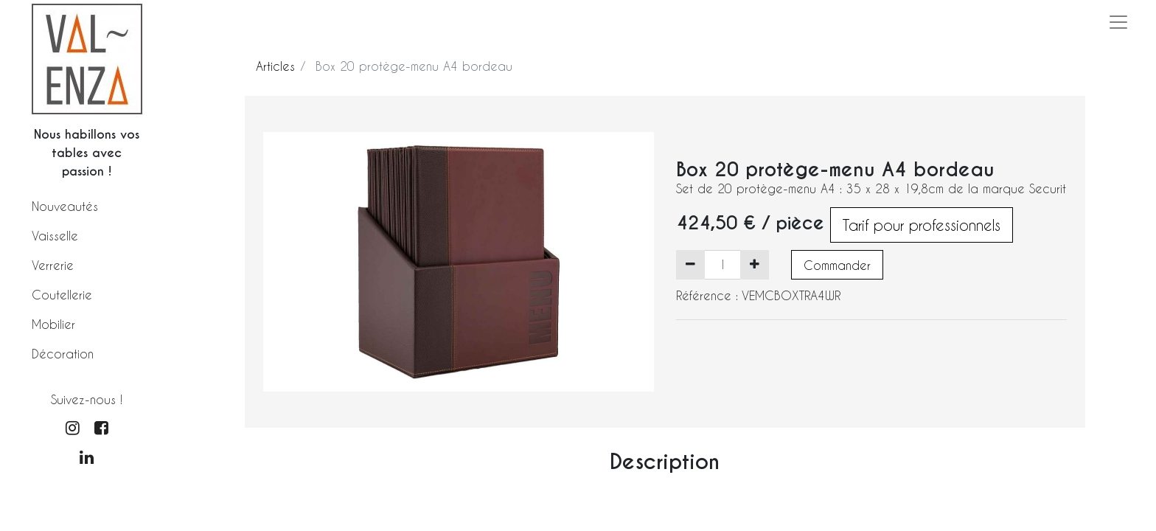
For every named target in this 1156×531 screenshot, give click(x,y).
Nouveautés (65, 206)
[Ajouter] (754, 265)
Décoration (63, 354)
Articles (275, 66)
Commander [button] (837, 265)
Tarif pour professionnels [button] (921, 225)
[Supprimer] (690, 265)
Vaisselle (55, 236)
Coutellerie (62, 295)
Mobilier (53, 324)
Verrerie (53, 265)
